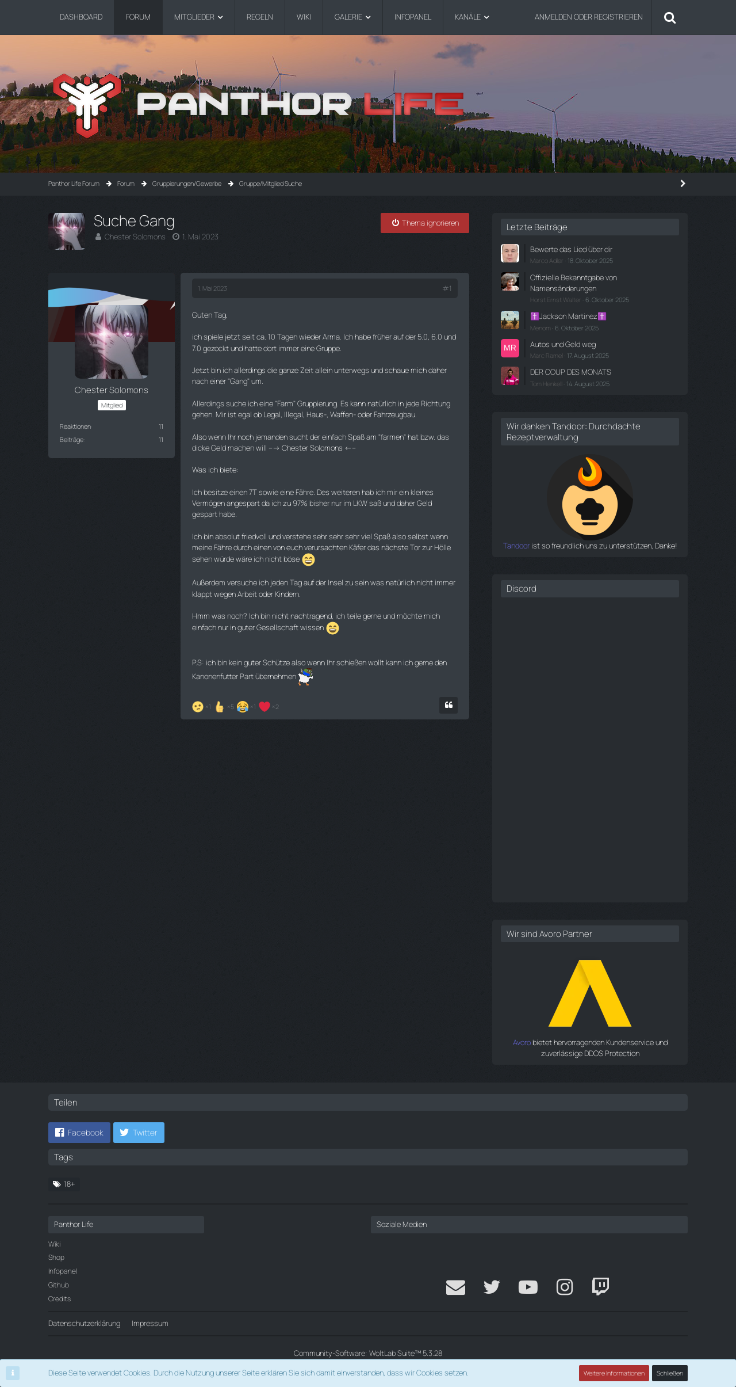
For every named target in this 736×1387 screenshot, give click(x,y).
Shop (56, 1257)
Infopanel (62, 1271)
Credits (59, 1299)
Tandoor (516, 545)
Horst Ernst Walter (555, 299)
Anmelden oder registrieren (589, 17)
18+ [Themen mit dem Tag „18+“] (69, 1184)
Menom (540, 327)
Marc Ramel (546, 355)
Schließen (670, 1373)
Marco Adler (547, 260)
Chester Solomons (135, 236)
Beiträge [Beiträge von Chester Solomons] (71, 439)
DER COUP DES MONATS (570, 372)
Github (58, 1285)
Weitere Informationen (614, 1373)
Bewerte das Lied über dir (571, 249)
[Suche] (670, 17)
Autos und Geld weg (563, 344)
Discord (521, 588)
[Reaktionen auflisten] (237, 705)
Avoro (522, 1042)
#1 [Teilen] (447, 288)
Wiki (54, 1244)
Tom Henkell (546, 383)
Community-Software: (368, 1353)
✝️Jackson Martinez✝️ (568, 316)
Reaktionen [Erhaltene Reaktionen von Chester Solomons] (75, 426)
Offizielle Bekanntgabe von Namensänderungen (573, 283)
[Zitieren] (448, 705)
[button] (79, 1132)
